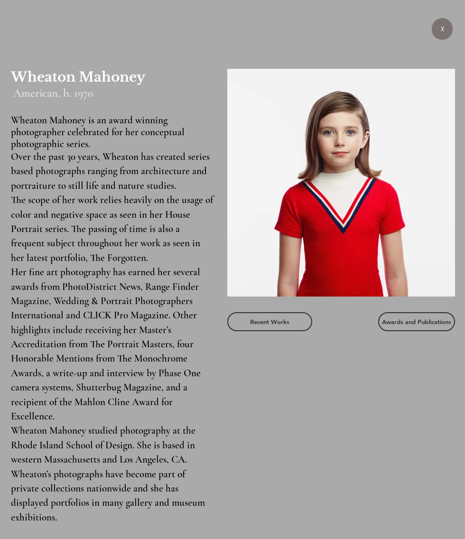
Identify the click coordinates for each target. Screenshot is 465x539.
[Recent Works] (269, 321)
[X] (442, 29)
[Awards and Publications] (416, 321)
